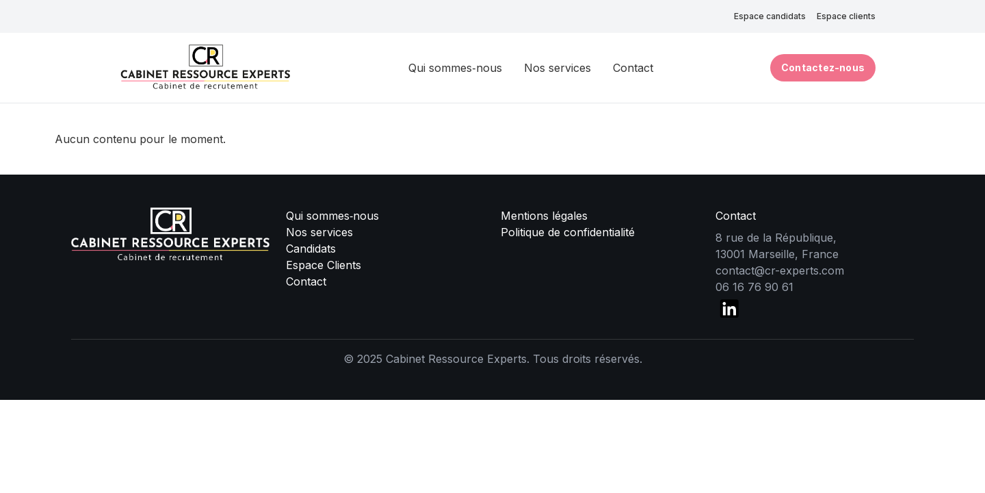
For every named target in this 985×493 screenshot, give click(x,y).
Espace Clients (323, 265)
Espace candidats (770, 16)
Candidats (311, 248)
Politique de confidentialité (568, 232)
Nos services (557, 68)
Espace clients (846, 16)
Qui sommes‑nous (454, 68)
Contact (633, 68)
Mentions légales (544, 216)
